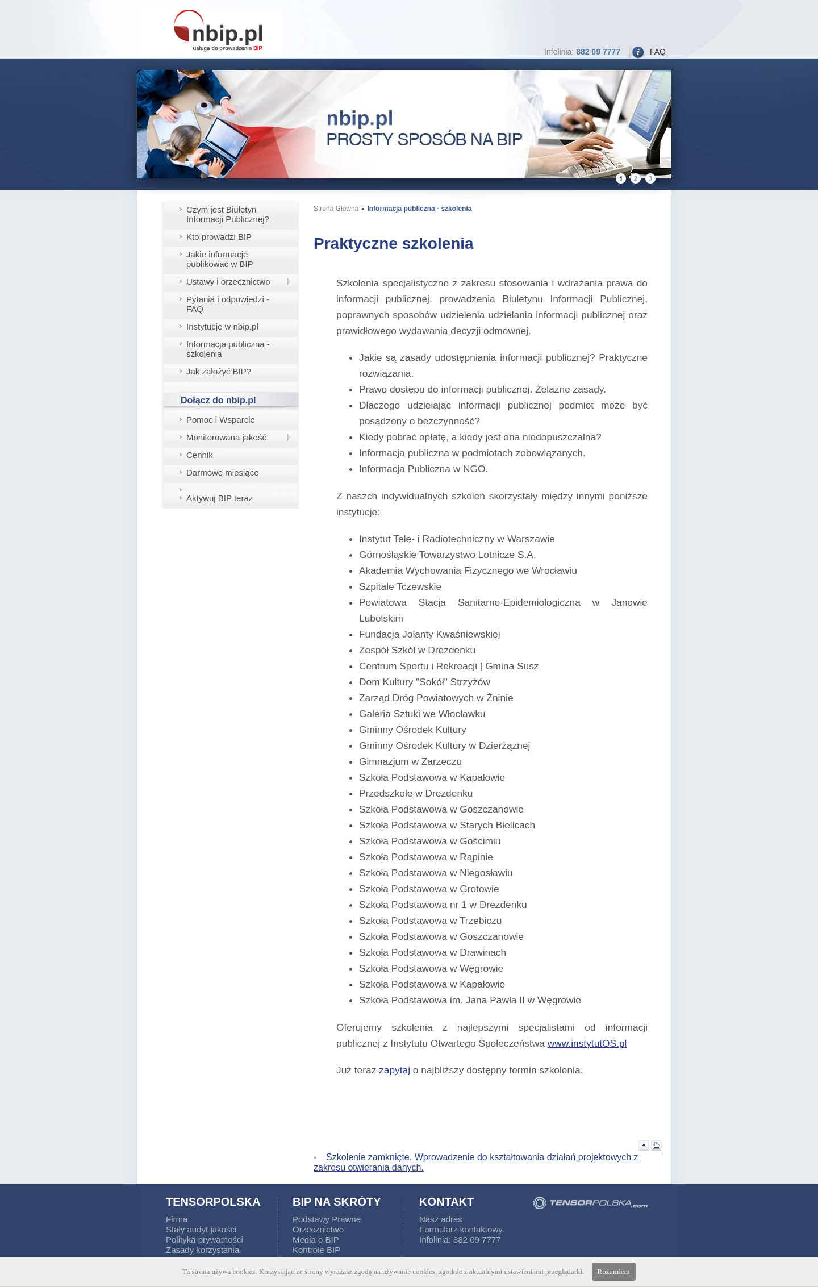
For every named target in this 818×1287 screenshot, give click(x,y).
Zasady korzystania (202, 1250)
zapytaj (394, 1070)
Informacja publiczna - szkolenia (228, 349)
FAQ (658, 51)
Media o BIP (316, 1239)
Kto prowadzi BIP (219, 236)
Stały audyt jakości (201, 1229)
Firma (176, 1219)
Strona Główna (336, 209)
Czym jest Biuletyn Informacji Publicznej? (227, 214)
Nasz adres (440, 1219)
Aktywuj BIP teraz (219, 498)
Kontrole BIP (316, 1250)
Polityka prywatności (204, 1239)
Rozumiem (614, 1271)
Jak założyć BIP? (218, 371)
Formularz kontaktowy (461, 1229)
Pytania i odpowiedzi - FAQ (227, 304)
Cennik (199, 455)
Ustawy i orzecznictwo (228, 281)
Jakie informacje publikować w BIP (219, 259)
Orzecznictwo (318, 1229)
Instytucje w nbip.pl (222, 326)
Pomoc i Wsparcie (220, 419)
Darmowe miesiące (222, 472)
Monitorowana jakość (226, 437)
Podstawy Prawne (327, 1219)
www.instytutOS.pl (587, 1043)
